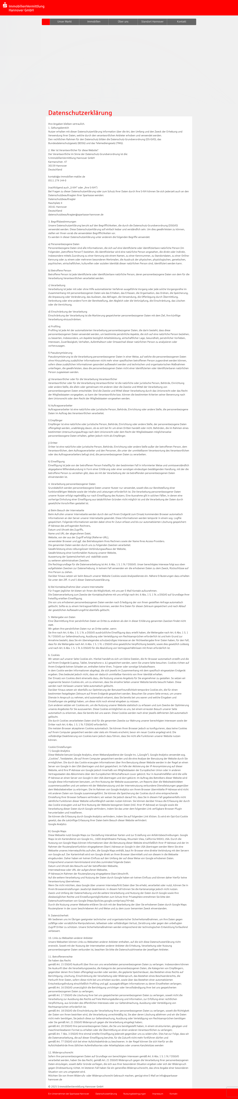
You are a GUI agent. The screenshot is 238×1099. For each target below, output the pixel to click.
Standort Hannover (152, 21)
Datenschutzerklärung (106, 1094)
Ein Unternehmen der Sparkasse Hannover (68, 1094)
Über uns (123, 21)
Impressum (157, 1094)
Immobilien (93, 21)
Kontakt (181, 21)
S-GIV (46, 22)
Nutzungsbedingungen (134, 1094)
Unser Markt (64, 21)
